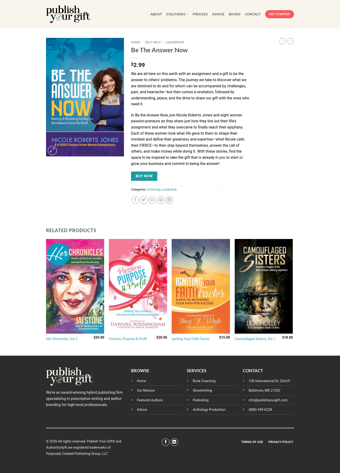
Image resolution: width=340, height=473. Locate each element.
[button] (52, 150)
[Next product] (282, 41)
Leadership (175, 42)
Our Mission (146, 391)
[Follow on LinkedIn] (174, 442)
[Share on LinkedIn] (169, 200)
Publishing (200, 400)
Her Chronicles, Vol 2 (61, 339)
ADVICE (218, 14)
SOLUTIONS (177, 14)
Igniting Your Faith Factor (190, 339)
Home (135, 42)
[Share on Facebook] (135, 200)
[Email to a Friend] (152, 200)
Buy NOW (144, 176)
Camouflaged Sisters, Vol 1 (255, 339)
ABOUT (156, 14)
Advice (142, 410)
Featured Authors (150, 400)
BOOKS (235, 14)
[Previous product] (290, 41)
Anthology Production (209, 410)
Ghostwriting (202, 391)
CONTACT (253, 14)
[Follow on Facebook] (166, 442)
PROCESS (200, 14)
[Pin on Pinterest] (161, 200)
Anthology (154, 189)
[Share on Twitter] (144, 200)
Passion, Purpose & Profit (128, 339)
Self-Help (153, 42)
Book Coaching (204, 381)
